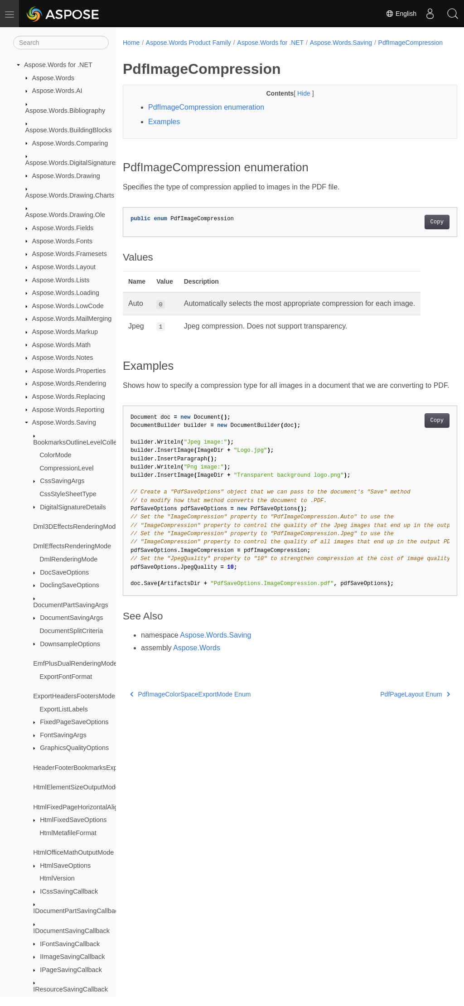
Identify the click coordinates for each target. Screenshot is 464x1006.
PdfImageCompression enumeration (206, 117)
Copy (413, 231)
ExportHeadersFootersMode (74, 696)
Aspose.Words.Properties (69, 370)
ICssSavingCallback (69, 891)
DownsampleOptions (70, 644)
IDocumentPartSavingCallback (77, 910)
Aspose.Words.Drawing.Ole (65, 214)
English (401, 14)
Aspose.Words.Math (61, 344)
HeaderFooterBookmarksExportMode (87, 767)
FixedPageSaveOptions (74, 721)
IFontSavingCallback (70, 944)
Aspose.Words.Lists (61, 280)
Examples (164, 131)
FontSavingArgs (63, 735)
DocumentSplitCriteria (71, 630)
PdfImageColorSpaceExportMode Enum (190, 714)
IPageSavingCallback (71, 969)
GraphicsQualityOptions (74, 747)
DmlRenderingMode (68, 559)
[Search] (61, 42)
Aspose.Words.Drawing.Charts (69, 195)
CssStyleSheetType (68, 494)
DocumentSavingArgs (71, 617)
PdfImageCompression (161, 52)
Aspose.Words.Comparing (70, 143)
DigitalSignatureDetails (73, 507)
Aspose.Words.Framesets (69, 253)
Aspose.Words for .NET (58, 64)
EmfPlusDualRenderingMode (75, 663)
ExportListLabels (63, 709)
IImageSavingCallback (72, 956)
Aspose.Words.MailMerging (72, 318)
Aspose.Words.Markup (65, 331)
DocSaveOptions (64, 572)
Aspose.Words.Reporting (68, 409)
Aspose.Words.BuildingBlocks (68, 130)
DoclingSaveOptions (69, 585)
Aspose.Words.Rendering (69, 383)
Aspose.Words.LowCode (68, 306)
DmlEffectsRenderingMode (72, 546)
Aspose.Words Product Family (188, 42)
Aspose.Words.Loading (66, 292)
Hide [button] (292, 102)
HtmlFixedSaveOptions (73, 819)
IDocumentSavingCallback (71, 930)
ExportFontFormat (65, 676)
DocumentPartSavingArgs (70, 605)
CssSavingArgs (62, 480)
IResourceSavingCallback (70, 989)
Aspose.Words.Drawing (66, 175)
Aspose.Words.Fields (63, 228)
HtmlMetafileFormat (68, 833)
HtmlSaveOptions (65, 865)
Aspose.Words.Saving (64, 422)
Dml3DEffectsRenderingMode (76, 526)
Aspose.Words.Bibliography (65, 110)
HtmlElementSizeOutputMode (76, 787)
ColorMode (55, 455)
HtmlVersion (57, 878)
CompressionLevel (66, 468)
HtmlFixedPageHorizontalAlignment (84, 807)
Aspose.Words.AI (57, 90)
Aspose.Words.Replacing (68, 396)
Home (131, 42)
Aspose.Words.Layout (64, 267)
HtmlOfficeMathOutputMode (73, 852)
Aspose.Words (53, 78)
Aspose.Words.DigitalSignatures (72, 162)
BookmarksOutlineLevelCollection (81, 442)
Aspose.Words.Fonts (62, 241)
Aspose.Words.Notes (62, 357)
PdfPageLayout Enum (392, 714)
